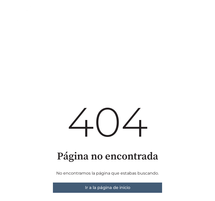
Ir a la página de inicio (107, 187)
